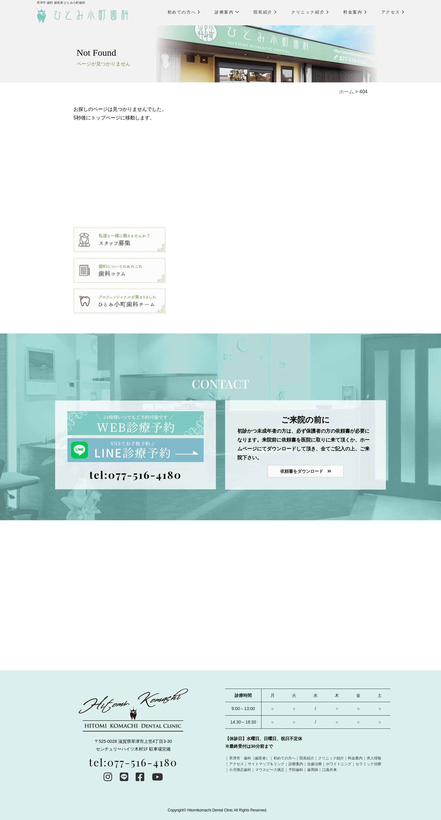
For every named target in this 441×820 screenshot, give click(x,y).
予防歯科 (295, 770)
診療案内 (227, 12)
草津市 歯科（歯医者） (249, 758)
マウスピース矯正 (270, 770)
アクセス (392, 12)
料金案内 (354, 12)
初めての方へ (184, 12)
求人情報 (374, 758)
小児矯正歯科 (240, 770)
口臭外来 (329, 770)
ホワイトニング (339, 764)
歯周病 (312, 770)
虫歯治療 (314, 764)
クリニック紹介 (310, 12)
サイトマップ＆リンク (266, 764)
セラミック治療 (368, 764)
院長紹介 (265, 12)
